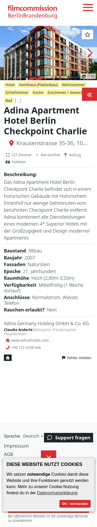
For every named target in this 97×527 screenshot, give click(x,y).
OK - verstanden (75, 504)
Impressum (16, 446)
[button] (8, 53)
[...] (18, 100)
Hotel (9, 84)
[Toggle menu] (88, 8)
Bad (8, 100)
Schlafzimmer (16, 92)
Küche (38, 92)
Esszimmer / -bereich (65, 92)
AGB (8, 454)
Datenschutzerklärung (57, 493)
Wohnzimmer (73, 84)
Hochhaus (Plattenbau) (38, 84)
